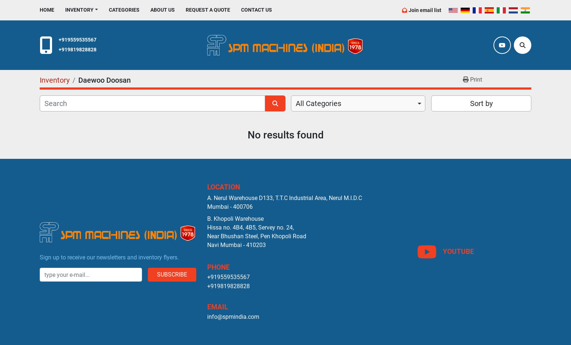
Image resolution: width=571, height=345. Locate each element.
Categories (124, 10)
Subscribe (172, 274)
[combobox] (358, 103)
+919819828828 (78, 50)
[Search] (522, 45)
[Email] (91, 275)
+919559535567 (78, 40)
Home (47, 10)
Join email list (425, 10)
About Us (162, 10)
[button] (81, 10)
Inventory (79, 10)
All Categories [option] (318, 103)
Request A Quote (208, 10)
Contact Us (256, 10)
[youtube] (502, 45)
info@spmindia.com (233, 316)
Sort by (481, 103)
